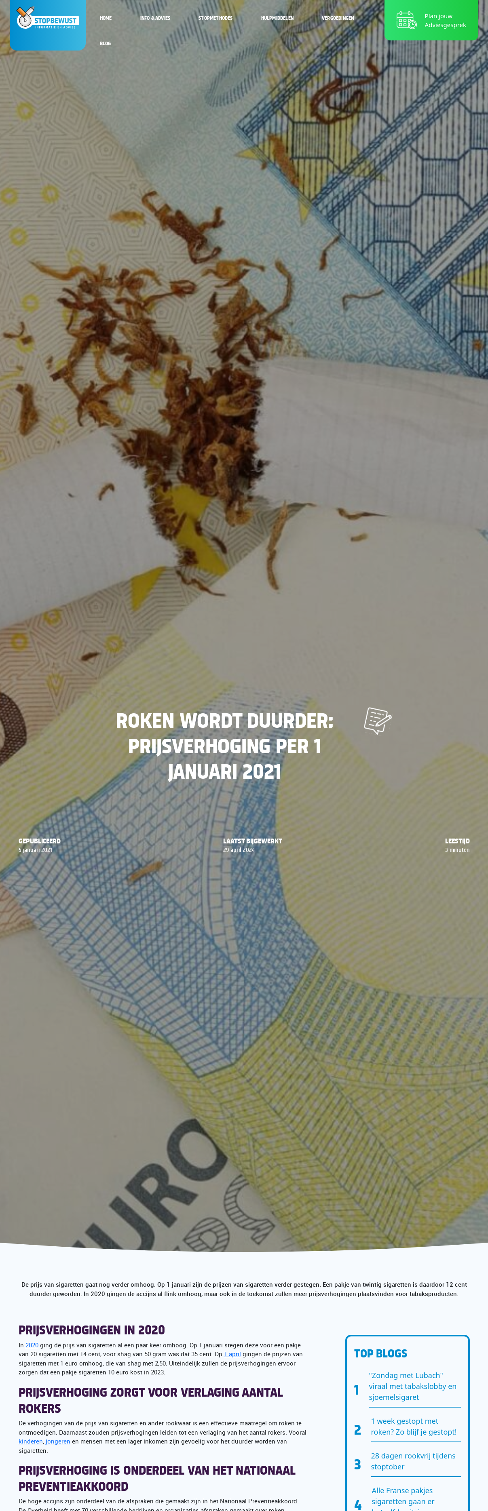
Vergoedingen (338, 17)
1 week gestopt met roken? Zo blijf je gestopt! (414, 1426)
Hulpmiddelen (277, 17)
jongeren (58, 1441)
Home (106, 17)
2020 (31, 1345)
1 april (232, 1354)
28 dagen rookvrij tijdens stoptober (413, 1461)
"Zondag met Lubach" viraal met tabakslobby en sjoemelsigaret (413, 1386)
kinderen (31, 1441)
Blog (105, 43)
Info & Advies (155, 17)
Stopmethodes (215, 17)
